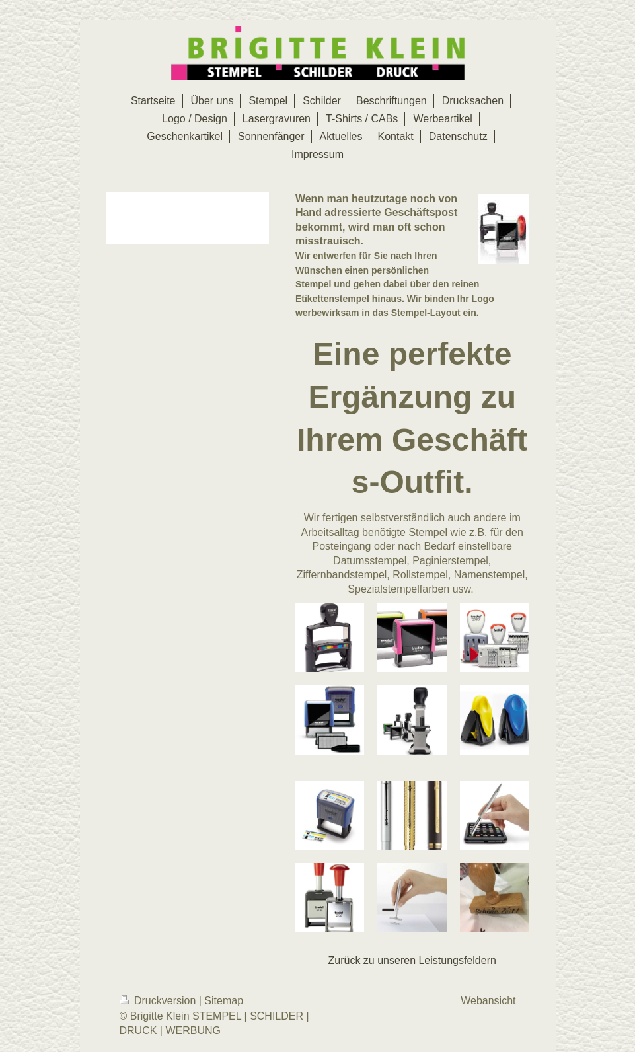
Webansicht (488, 1000)
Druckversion (159, 1000)
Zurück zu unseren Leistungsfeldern (412, 960)
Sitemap (223, 1000)
